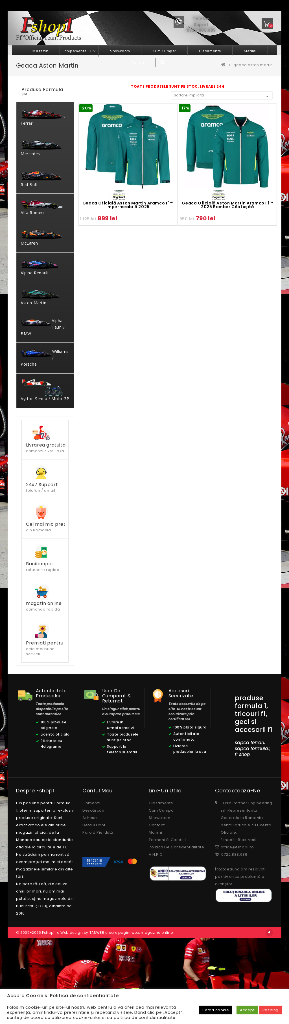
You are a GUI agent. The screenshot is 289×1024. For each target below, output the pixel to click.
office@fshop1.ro (237, 921)
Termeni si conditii (167, 914)
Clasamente (161, 877)
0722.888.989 (233, 928)
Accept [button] (247, 1010)
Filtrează (33, 477)
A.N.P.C (156, 928)
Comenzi (91, 877)
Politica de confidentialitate (176, 921)
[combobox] (45, 441)
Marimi (155, 906)
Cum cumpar (162, 884)
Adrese (89, 891)
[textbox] (45, 441)
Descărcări (93, 884)
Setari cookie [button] (215, 1010)
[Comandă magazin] (222, 95)
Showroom (159, 891)
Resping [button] (270, 1010)
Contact (157, 899)
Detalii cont (93, 899)
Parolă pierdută (97, 906)
